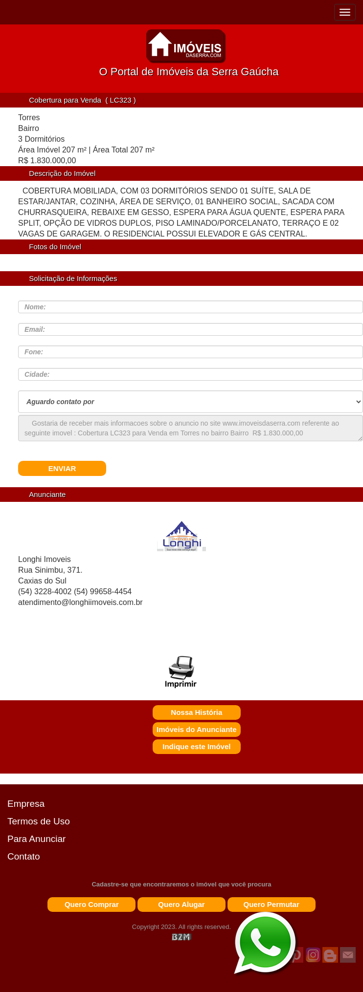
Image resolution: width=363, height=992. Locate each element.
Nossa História (196, 712)
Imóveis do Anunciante (197, 729)
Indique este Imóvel (196, 746)
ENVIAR (62, 468)
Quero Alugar (181, 904)
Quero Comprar (92, 904)
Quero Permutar (271, 904)
